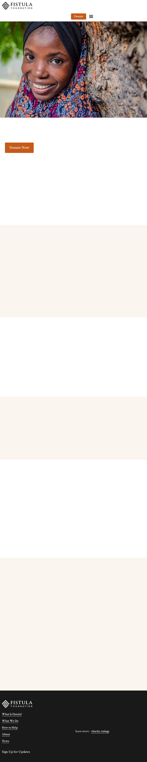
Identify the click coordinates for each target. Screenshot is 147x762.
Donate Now (19, 147)
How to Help (10, 728)
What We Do (10, 721)
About (6, 734)
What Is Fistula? (12, 714)
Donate (127, 6)
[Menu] (140, 6)
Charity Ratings (100, 731)
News (5, 741)
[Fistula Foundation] (17, 704)
